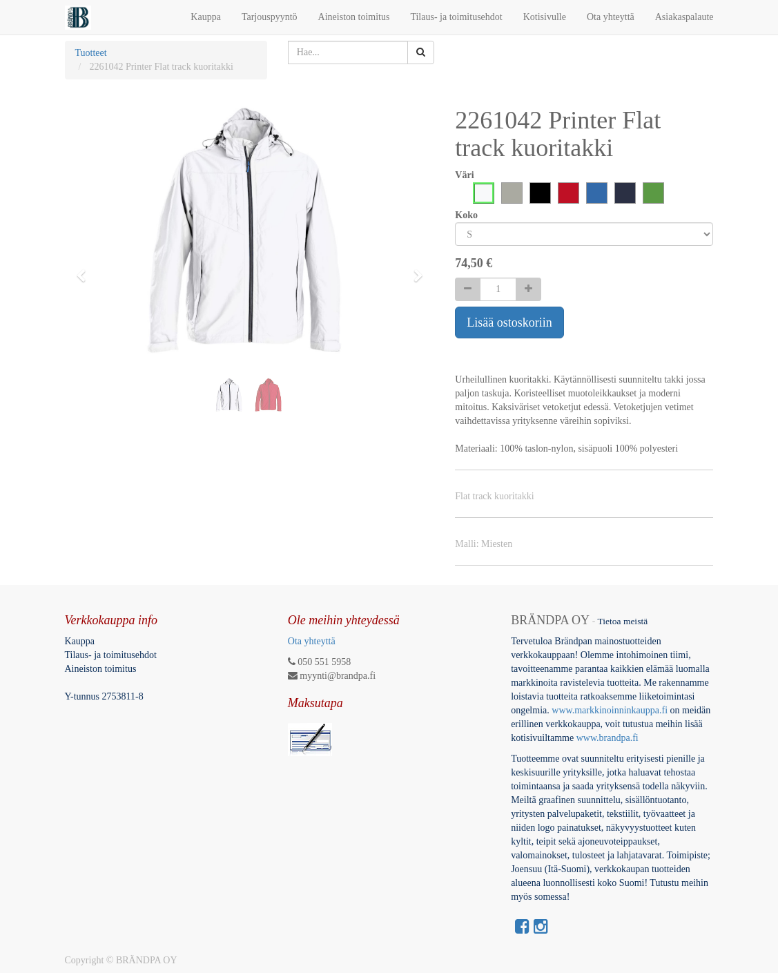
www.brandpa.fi (608, 738)
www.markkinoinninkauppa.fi (610, 710)
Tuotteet (91, 53)
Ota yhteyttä (311, 641)
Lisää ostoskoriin (509, 322)
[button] (85, 269)
